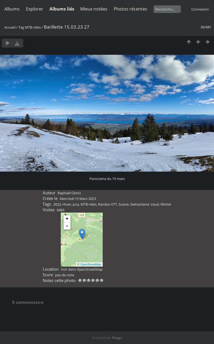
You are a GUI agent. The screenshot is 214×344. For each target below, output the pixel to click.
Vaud (155, 204)
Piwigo (117, 337)
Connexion (200, 9)
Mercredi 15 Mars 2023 (78, 198)
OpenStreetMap (90, 264)
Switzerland (139, 204)
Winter (165, 204)
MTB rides (33, 27)
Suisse (124, 204)
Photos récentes (130, 9)
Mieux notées (94, 9)
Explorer (34, 9)
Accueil (9, 27)
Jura (76, 204)
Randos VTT (107, 204)
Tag (21, 27)
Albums (12, 9)
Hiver (66, 204)
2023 (57, 204)
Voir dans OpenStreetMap (82, 269)
